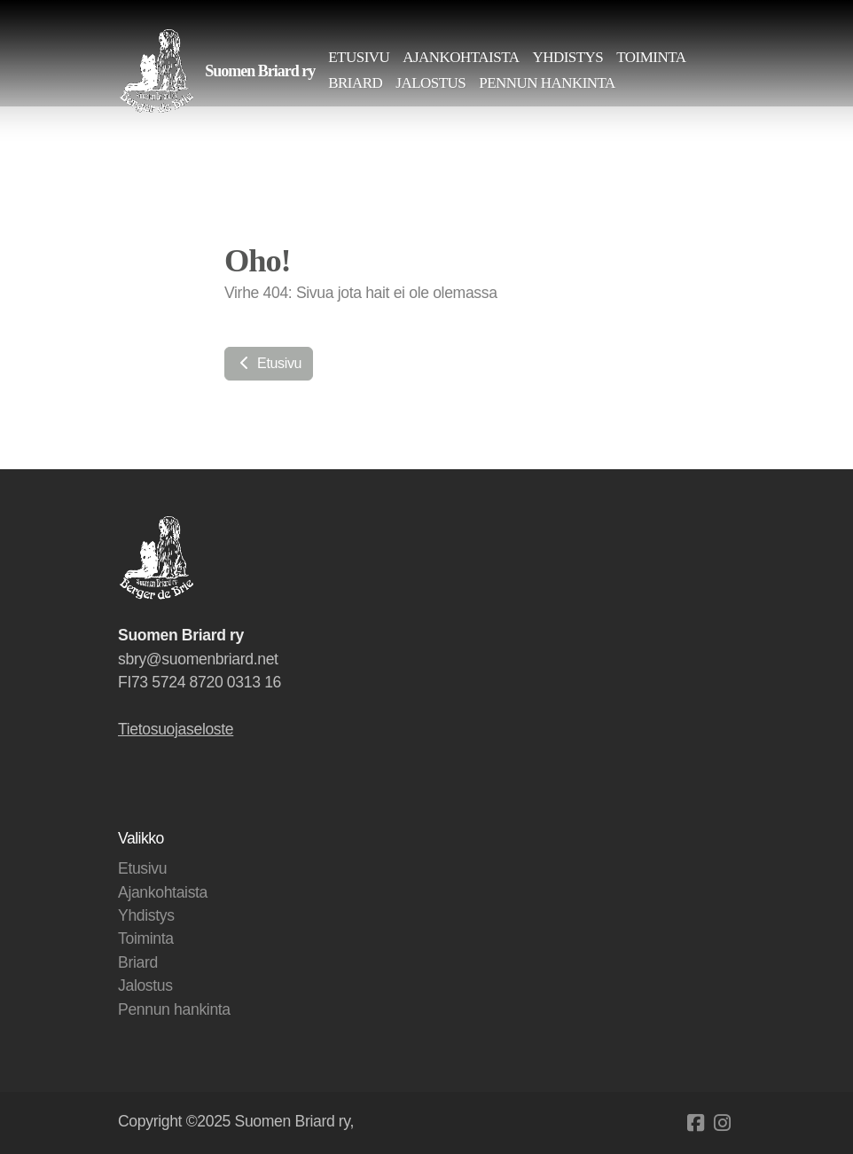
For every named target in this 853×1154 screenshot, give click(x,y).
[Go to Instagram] (721, 1123)
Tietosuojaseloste (175, 729)
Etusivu (268, 363)
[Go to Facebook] (695, 1123)
